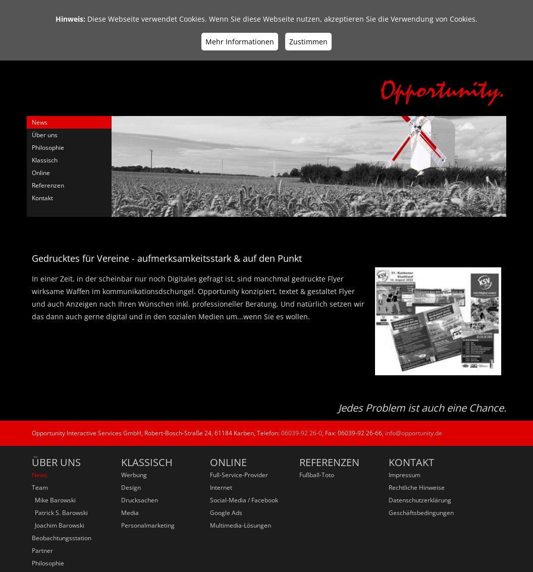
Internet (221, 487)
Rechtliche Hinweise (417, 487)
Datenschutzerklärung (420, 500)
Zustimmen (308, 41)
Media (130, 512)
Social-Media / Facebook (244, 500)
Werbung (134, 475)
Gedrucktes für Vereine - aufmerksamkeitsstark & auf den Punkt (167, 258)
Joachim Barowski (58, 525)
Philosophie (48, 147)
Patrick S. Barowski (60, 512)
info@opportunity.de (413, 433)
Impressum (404, 475)
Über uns (45, 135)
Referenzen (48, 185)
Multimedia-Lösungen (240, 525)
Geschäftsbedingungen (421, 512)
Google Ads (226, 512)
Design (131, 487)
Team (40, 487)
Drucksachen (139, 500)
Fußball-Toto (316, 475)
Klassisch (45, 160)
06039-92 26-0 (301, 433)
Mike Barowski (54, 500)
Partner (42, 550)
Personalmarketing (148, 525)
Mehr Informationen (239, 41)
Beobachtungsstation (61, 538)
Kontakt (42, 198)
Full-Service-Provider (239, 475)
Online (41, 172)
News (39, 122)
